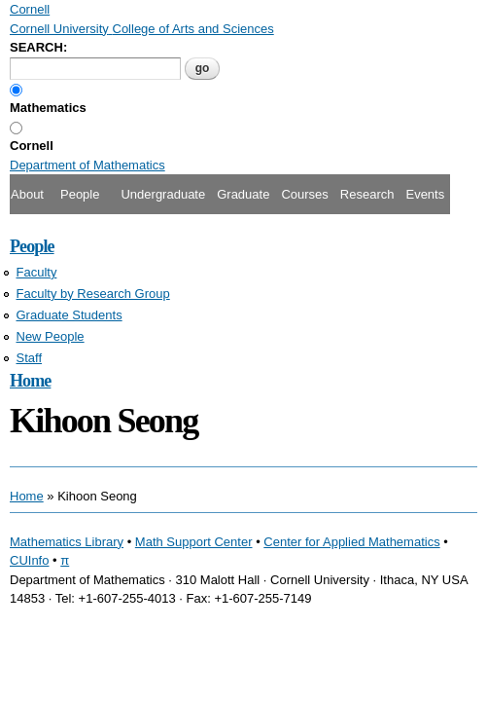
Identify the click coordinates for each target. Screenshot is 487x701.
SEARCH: (38, 47)
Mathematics (48, 107)
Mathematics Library (66, 542)
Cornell (31, 145)
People (79, 194)
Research (367, 194)
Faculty (37, 272)
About (27, 194)
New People (51, 336)
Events (424, 194)
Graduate (243, 194)
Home (30, 380)
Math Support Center (194, 542)
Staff (30, 357)
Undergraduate (163, 194)
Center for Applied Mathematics (351, 542)
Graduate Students (69, 315)
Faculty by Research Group (93, 293)
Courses (304, 194)
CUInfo (29, 560)
